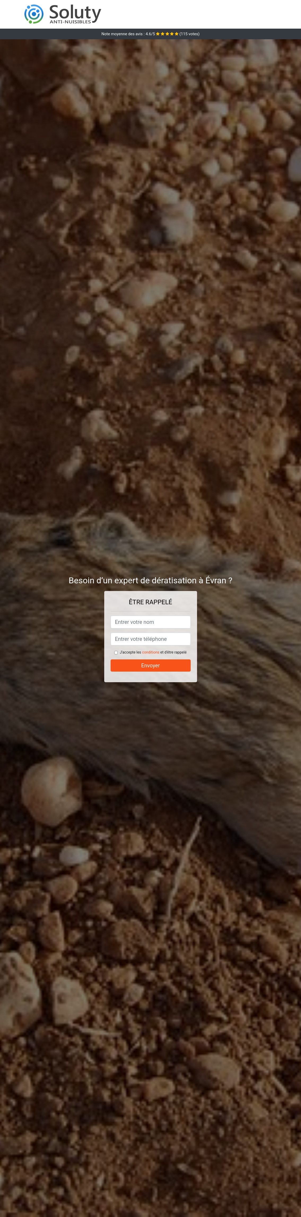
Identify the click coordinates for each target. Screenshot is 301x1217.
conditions (150, 652)
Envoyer (150, 665)
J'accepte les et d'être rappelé (153, 652)
